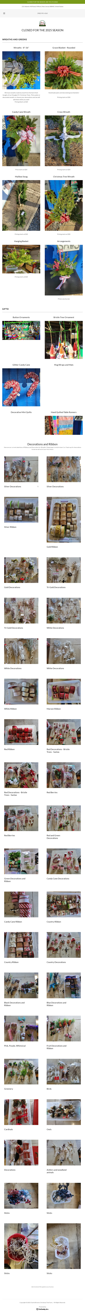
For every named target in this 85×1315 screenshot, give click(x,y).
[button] (5, 13)
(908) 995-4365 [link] (42, 13)
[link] (42, 23)
